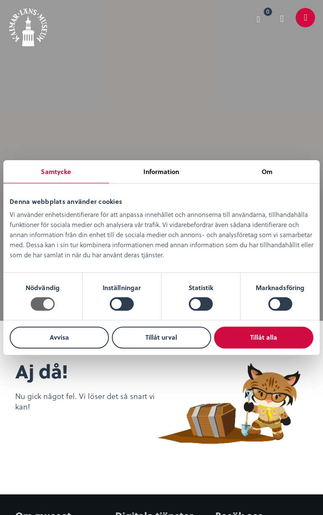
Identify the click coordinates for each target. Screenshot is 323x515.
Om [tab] (267, 171)
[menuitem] (262, 18)
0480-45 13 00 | (201, 470)
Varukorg (268, 13)
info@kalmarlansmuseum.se (59, 480)
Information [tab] (161, 171)
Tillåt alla (263, 337)
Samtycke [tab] (56, 171)
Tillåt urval (161, 337)
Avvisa (59, 337)
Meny (305, 24)
